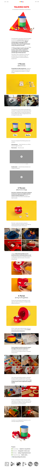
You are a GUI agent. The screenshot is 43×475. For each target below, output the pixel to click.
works (5, 1)
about (7, 1)
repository (27, 163)
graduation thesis (20, 39)
